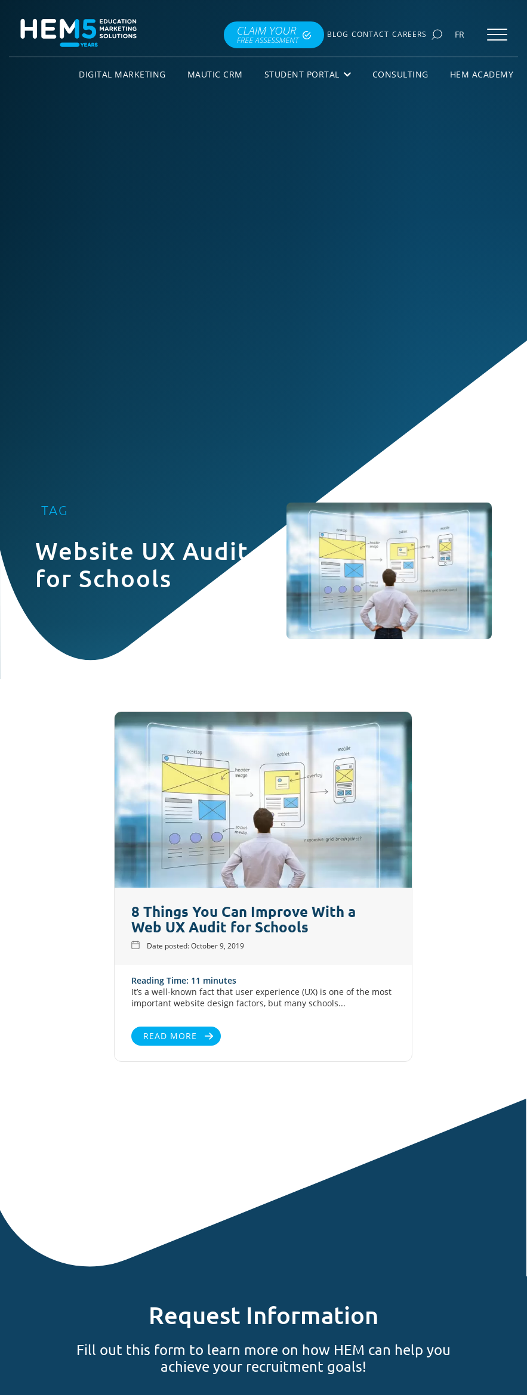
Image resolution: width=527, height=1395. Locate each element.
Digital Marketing (122, 74)
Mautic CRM (215, 74)
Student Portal (307, 74)
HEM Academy (482, 74)
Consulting (400, 74)
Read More (170, 1035)
